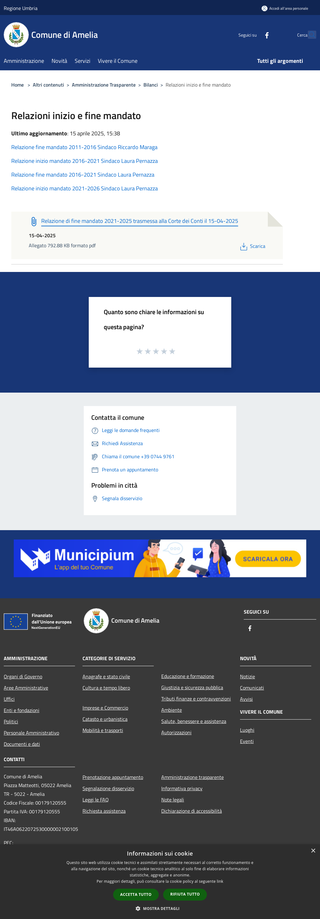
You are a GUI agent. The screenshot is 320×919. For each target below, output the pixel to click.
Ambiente (171, 710)
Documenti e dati (22, 744)
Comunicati (252, 687)
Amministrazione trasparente (192, 777)
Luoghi (247, 730)
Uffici (9, 699)
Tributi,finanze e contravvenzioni (196, 698)
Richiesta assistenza (104, 811)
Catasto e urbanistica (105, 719)
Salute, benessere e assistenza (193, 721)
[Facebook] (253, 34)
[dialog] (160, 881)
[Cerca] (308, 34)
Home (17, 84)
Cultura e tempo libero (106, 687)
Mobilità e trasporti (102, 730)
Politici (11, 721)
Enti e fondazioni (21, 710)
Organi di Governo (23, 676)
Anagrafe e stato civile (106, 676)
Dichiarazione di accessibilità (191, 811)
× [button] (313, 851)
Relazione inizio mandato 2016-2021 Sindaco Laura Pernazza (84, 161)
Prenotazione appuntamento (112, 777)
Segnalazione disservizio (108, 788)
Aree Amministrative (26, 687)
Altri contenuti (48, 84)
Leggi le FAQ (95, 799)
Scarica (252, 246)
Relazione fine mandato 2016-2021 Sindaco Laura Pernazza (82, 174)
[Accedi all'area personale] (284, 8)
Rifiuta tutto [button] (185, 894)
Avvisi (246, 699)
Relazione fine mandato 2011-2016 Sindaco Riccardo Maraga (84, 147)
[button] (160, 908)
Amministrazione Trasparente (104, 84)
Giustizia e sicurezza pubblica (192, 687)
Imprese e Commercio (105, 707)
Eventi (247, 741)
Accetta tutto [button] (136, 894)
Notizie (247, 676)
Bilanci (150, 84)
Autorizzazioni (176, 732)
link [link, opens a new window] (220, 881)
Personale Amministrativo (31, 732)
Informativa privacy (181, 788)
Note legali (172, 799)
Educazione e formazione (187, 676)
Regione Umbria (21, 8)
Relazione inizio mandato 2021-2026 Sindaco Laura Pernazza (84, 188)
